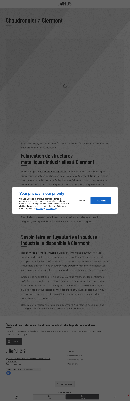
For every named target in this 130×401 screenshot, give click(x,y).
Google (39, 209)
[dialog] (65, 200)
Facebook (50, 209)
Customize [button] (81, 200)
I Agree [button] (100, 200)
